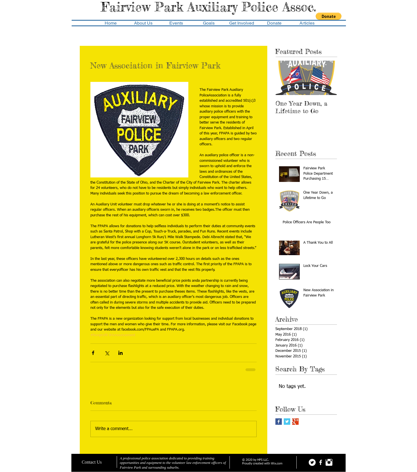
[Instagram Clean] (328, 462)
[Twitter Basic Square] (287, 421)
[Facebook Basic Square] (278, 421)
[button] (328, 16)
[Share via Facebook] (93, 352)
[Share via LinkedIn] (120, 352)
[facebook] (320, 462)
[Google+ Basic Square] (295, 421)
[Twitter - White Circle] (312, 462)
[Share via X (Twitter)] (106, 352)
